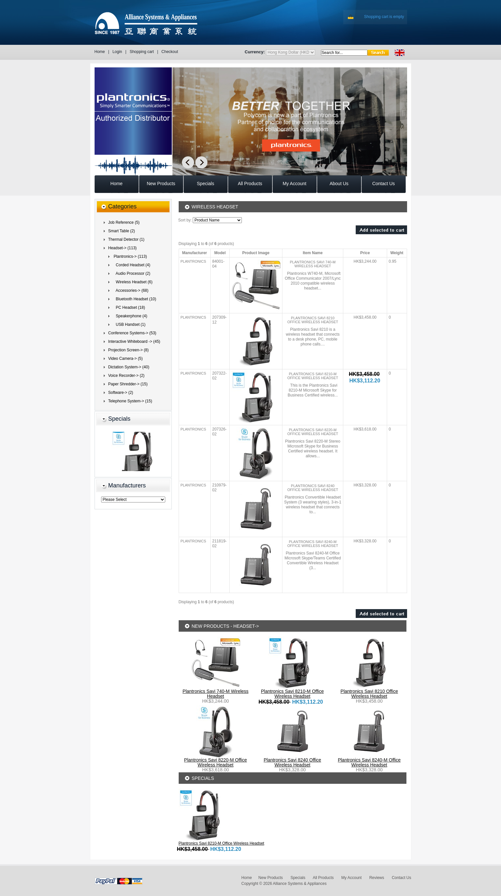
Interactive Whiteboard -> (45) (134, 341)
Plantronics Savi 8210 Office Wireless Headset (312, 320)
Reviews (376, 877)
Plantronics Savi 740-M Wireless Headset (313, 264)
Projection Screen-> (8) (128, 350)
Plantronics (193, 261)
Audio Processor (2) (131, 273)
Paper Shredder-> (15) (128, 384)
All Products (323, 877)
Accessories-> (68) (130, 290)
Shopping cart (142, 51)
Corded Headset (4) (131, 265)
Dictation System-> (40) (129, 367)
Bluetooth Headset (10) (134, 299)
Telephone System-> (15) (130, 401)
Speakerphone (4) (129, 316)
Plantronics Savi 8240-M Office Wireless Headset (312, 544)
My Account (351, 877)
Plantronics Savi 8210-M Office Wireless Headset (312, 376)
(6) (132, 282)
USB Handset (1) (129, 324)
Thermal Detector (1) (126, 239)
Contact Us (401, 877)
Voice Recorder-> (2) (126, 375)
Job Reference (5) (124, 222)
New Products (271, 877)
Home (100, 51)
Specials (119, 418)
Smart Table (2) (121, 231)
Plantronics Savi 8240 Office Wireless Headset (312, 488)
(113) (122, 248)
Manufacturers (127, 485)
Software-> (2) (120, 392)
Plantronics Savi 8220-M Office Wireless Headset (312, 432)
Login (117, 51)
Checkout (169, 51)
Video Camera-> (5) (125, 358)
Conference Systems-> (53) (132, 333)
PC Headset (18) (128, 307)
